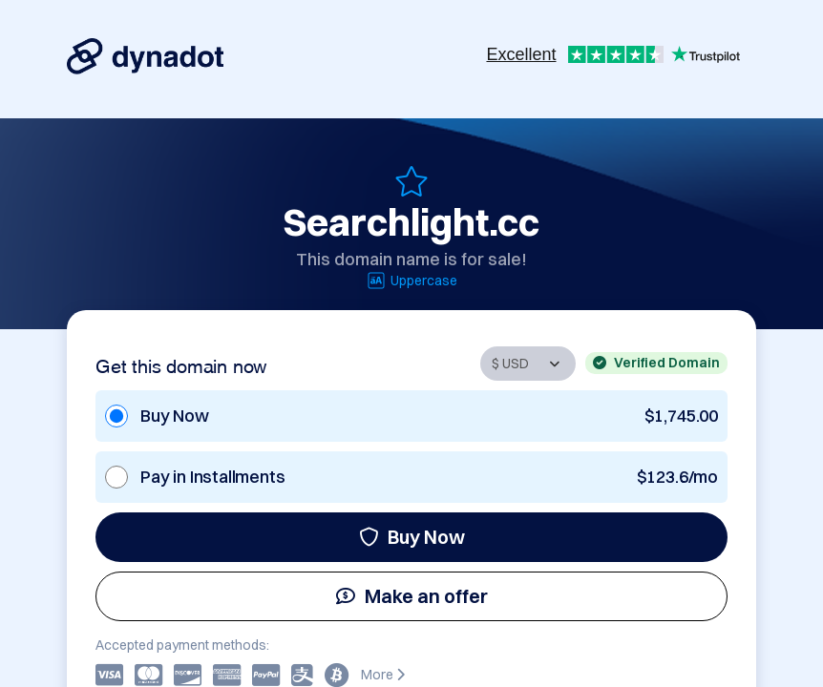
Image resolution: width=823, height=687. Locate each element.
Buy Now (412, 537)
